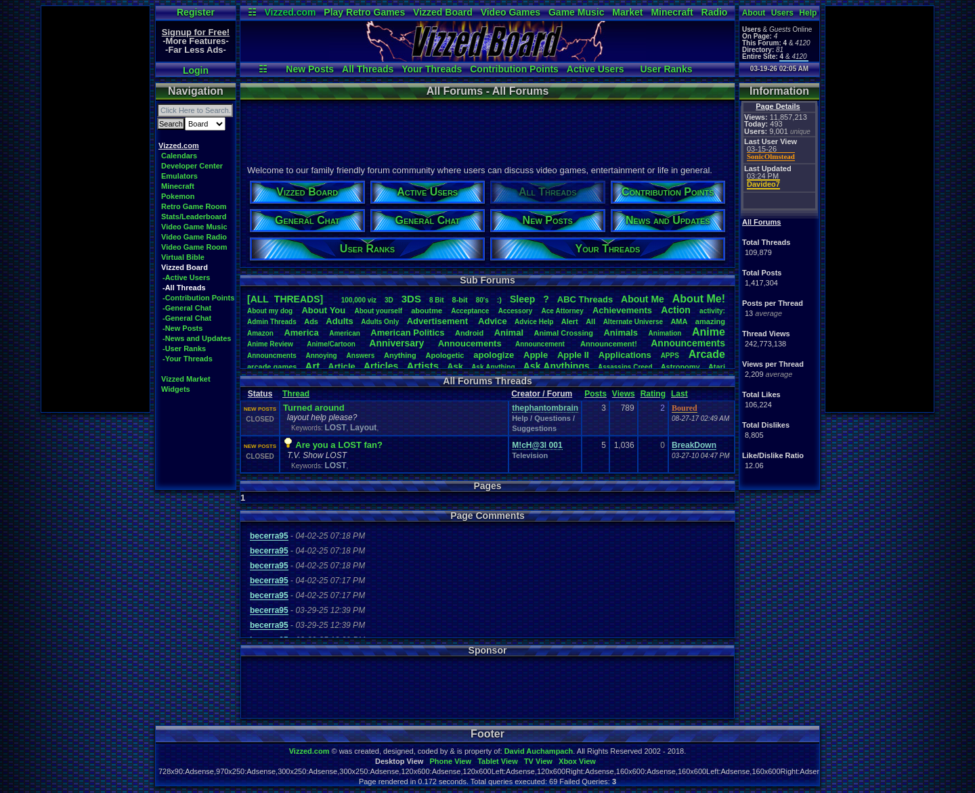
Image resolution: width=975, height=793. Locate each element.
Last (679, 394)
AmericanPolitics (407, 332)
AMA (678, 321)
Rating (653, 394)
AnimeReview (270, 344)
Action (676, 309)
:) (499, 300)
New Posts (310, 69)
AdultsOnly (380, 321)
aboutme (426, 311)
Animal (508, 332)
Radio (714, 12)
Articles (381, 366)
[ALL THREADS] (285, 299)
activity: (712, 311)
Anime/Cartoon (331, 344)
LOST (335, 427)
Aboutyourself (378, 311)
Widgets (175, 389)
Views (623, 394)
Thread (295, 394)
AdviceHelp (534, 321)
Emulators (179, 176)
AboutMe (642, 299)
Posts (595, 394)
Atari (716, 367)
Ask (455, 366)
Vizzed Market (186, 379)
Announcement (541, 344)
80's (482, 300)
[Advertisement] (95, 209)
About (754, 13)
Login (196, 70)
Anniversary (396, 343)
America (301, 332)
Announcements (688, 343)
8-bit (460, 300)
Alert (569, 321)
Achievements (622, 310)
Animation (665, 333)
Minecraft (672, 12)
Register (196, 12)
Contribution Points (514, 69)
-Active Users (186, 277)
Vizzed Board (443, 12)
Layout (363, 427)
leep (522, 299)
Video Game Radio (194, 237)
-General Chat (186, 308)
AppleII (573, 355)
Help (808, 13)
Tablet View (497, 761)
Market (627, 12)
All (590, 321)
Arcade (707, 354)
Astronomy (680, 367)
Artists (422, 365)
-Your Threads (187, 359)
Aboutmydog (269, 311)
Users (782, 13)
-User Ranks (184, 348)
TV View (538, 761)
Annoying (321, 355)
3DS (411, 298)
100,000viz (358, 300)
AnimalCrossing (563, 333)
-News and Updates (196, 338)
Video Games (510, 12)
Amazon (260, 333)
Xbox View (577, 761)
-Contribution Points (198, 298)
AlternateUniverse (633, 321)
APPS (670, 355)
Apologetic (445, 355)
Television (530, 455)
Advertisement (439, 321)
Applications (625, 355)
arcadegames (272, 367)
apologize (493, 355)
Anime (708, 332)
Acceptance (470, 311)
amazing (710, 321)
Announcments (272, 355)
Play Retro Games (364, 12)
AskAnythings (556, 366)
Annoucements (470, 343)
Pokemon (178, 196)
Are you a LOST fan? (339, 445)
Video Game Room (194, 247)
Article (341, 366)
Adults (339, 321)
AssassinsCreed (625, 367)
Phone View (450, 761)
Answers (361, 355)
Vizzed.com (290, 12)
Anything (400, 355)
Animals (620, 332)
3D (389, 300)
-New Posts (182, 328)
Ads (311, 321)
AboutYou (323, 310)
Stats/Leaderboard (194, 216)
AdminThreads (272, 321)
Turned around (314, 408)
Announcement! (608, 344)
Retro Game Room (194, 206)
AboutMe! (698, 298)
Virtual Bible (182, 257)
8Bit (436, 300)
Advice (492, 321)
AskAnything (493, 367)
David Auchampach (538, 751)
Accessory (515, 311)
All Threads (367, 69)
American (344, 333)
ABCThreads (585, 299)
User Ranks (666, 69)
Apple (535, 355)
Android (469, 333)
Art (312, 365)
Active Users (595, 69)
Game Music (576, 12)
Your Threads (432, 69)
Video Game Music (194, 227)
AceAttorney (562, 311)
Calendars (179, 156)
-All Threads (184, 288)
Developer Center (192, 166)
